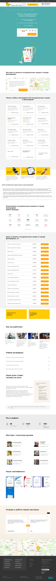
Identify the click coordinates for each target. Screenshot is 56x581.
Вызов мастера (44, 251)
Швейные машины (18, 565)
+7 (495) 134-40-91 (44, 3)
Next (29, 526)
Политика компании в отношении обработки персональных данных (39, 577)
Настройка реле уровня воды (13, 299)
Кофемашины (7, 567)
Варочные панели (7, 563)
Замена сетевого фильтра (13, 288)
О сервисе (31, 563)
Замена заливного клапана (13, 292)
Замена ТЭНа (10, 251)
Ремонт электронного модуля (14, 244)
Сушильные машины (18, 563)
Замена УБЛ (10, 273)
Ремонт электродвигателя (13, 266)
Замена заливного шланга (13, 296)
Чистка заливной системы (13, 281)
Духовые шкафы (7, 565)
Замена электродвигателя (13, 270)
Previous (27, 526)
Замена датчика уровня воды (13, 303)
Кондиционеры (7, 561)
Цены (30, 562)
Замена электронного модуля (14, 247)
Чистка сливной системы (13, 277)
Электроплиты (17, 561)
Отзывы (31, 566)
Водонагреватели (18, 567)
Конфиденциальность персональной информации (24, 577)
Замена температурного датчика (14, 255)
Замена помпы (10, 262)
